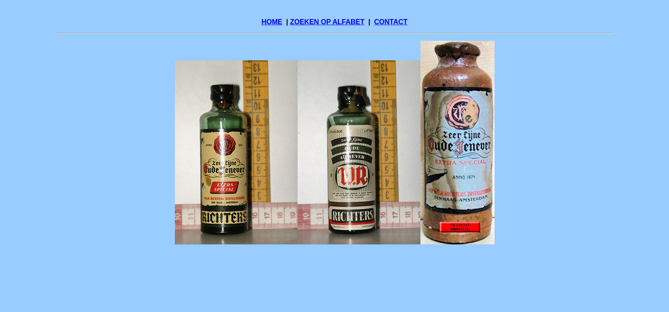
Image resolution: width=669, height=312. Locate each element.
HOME (272, 22)
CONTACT (390, 22)
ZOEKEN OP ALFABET (327, 22)
